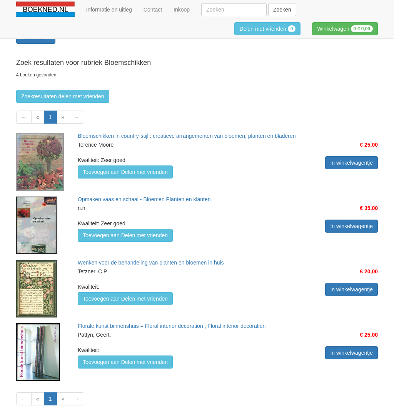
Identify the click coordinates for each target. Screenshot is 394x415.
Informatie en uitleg (109, 10)
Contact (153, 10)
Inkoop (182, 10)
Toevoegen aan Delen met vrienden (125, 172)
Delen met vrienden (267, 28)
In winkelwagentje (351, 163)
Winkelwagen (345, 28)
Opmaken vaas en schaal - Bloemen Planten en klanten (144, 199)
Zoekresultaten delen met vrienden (62, 96)
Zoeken (282, 10)
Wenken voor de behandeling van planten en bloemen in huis (151, 263)
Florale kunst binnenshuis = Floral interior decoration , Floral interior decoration (171, 326)
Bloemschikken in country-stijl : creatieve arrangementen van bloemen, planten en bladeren (187, 136)
